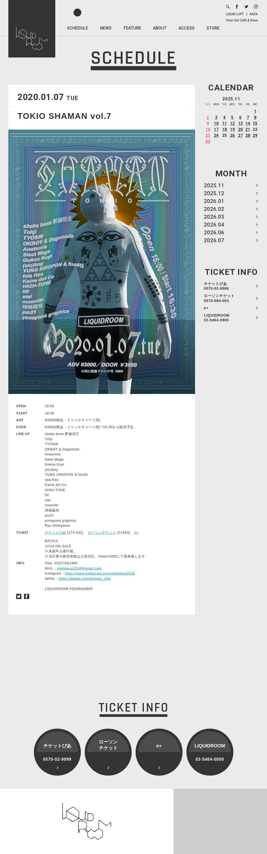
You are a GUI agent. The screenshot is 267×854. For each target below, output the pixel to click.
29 (255, 135)
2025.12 (214, 193)
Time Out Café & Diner (242, 20)
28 (247, 135)
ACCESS (187, 28)
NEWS (106, 28)
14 (247, 123)
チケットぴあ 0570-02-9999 (216, 286)
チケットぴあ (55, 533)
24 (216, 135)
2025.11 (214, 185)
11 (224, 123)
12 (232, 123)
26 (232, 135)
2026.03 (214, 216)
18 (224, 129)
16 (207, 129)
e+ (206, 308)
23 (207, 135)
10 (216, 123)
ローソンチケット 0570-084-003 (219, 298)
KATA (254, 14)
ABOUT (160, 28)
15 (255, 123)
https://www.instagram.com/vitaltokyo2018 (100, 573)
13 (240, 123)
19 (232, 129)
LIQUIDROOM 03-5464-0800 (216, 317)
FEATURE (132, 28)
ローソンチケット (102, 533)
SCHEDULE (77, 28)
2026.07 (214, 240)
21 (247, 129)
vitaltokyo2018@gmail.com (79, 568)
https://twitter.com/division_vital (85, 578)
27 (240, 135)
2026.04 (214, 224)
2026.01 (214, 201)
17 (216, 129)
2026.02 (214, 209)
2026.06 (214, 232)
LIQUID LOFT (235, 14)
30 (207, 141)
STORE (213, 28)
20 (240, 129)
